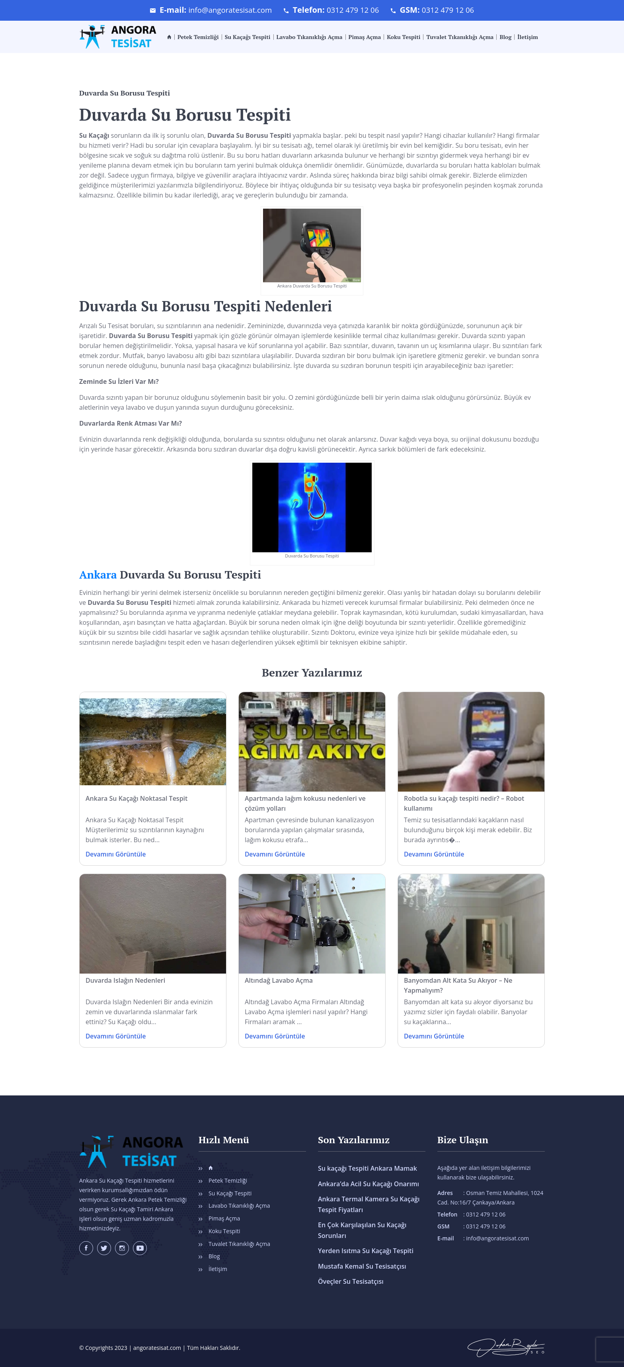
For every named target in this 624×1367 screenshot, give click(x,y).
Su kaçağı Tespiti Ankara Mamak (367, 1168)
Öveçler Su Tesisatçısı (351, 1279)
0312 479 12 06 (354, 9)
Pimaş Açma (365, 37)
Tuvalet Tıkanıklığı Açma (459, 37)
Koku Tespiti (403, 37)
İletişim (527, 37)
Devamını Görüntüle (117, 854)
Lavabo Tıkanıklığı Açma (310, 37)
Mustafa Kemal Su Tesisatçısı (362, 1264)
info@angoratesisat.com (226, 9)
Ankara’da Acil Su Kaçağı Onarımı (368, 1183)
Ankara (98, 574)
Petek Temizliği (198, 37)
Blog (505, 37)
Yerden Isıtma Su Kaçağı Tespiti (365, 1249)
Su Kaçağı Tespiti (248, 37)
